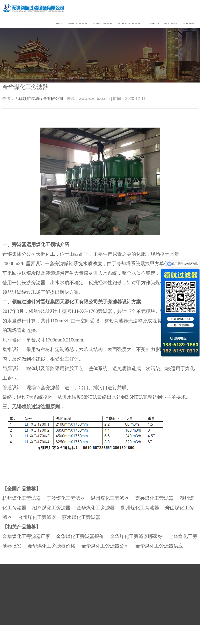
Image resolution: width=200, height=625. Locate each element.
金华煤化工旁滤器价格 (51, 545)
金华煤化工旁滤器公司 (105, 545)
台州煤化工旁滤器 (37, 517)
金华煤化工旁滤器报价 (80, 536)
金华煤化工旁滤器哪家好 (136, 536)
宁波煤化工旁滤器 (66, 498)
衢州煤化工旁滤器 (140, 507)
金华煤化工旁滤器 (95, 507)
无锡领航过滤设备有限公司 (39, 98)
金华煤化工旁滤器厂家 (26, 536)
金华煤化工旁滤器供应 (159, 545)
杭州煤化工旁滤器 (21, 498)
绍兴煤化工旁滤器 (51, 507)
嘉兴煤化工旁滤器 (154, 498)
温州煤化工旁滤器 (110, 498)
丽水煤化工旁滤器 (81, 517)
